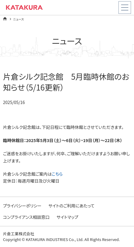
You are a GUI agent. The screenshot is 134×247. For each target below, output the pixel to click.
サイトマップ (67, 217)
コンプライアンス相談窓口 (26, 217)
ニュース (18, 19)
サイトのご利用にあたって (71, 205)
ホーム (5, 18)
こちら (57, 174)
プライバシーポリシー (22, 205)
